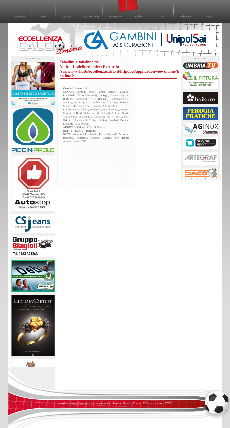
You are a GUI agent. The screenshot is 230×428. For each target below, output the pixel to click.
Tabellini (67, 62)
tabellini (138, 16)
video (209, 16)
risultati (67, 16)
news (44, 16)
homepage (20, 16)
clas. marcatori (91, 16)
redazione (186, 16)
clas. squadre (115, 16)
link (162, 16)
